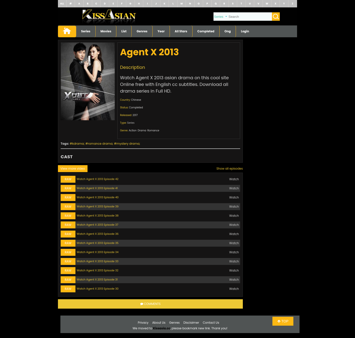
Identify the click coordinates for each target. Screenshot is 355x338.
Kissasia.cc (161, 328)
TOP (282, 321)
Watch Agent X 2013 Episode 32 (97, 270)
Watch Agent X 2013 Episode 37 (97, 225)
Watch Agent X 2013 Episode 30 (98, 289)
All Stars (181, 31)
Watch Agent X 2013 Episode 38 (98, 216)
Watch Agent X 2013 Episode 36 (98, 234)
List (123, 31)
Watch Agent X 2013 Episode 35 (98, 243)
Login (245, 31)
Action (133, 130)
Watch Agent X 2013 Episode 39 (98, 206)
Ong (228, 31)
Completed (205, 31)
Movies (106, 31)
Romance (153, 130)
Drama (142, 130)
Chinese (136, 100)
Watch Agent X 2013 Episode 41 (97, 188)
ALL (62, 3)
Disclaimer (191, 322)
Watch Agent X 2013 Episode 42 (97, 179)
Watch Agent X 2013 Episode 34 (98, 252)
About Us (159, 322)
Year (161, 31)
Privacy (143, 322)
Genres (142, 31)
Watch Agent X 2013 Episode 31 (97, 279)
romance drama (100, 143)
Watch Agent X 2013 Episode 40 (98, 197)
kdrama (78, 143)
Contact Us (211, 322)
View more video (72, 168)
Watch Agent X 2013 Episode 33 (97, 261)
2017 (135, 115)
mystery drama (128, 143)
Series (85, 31)
